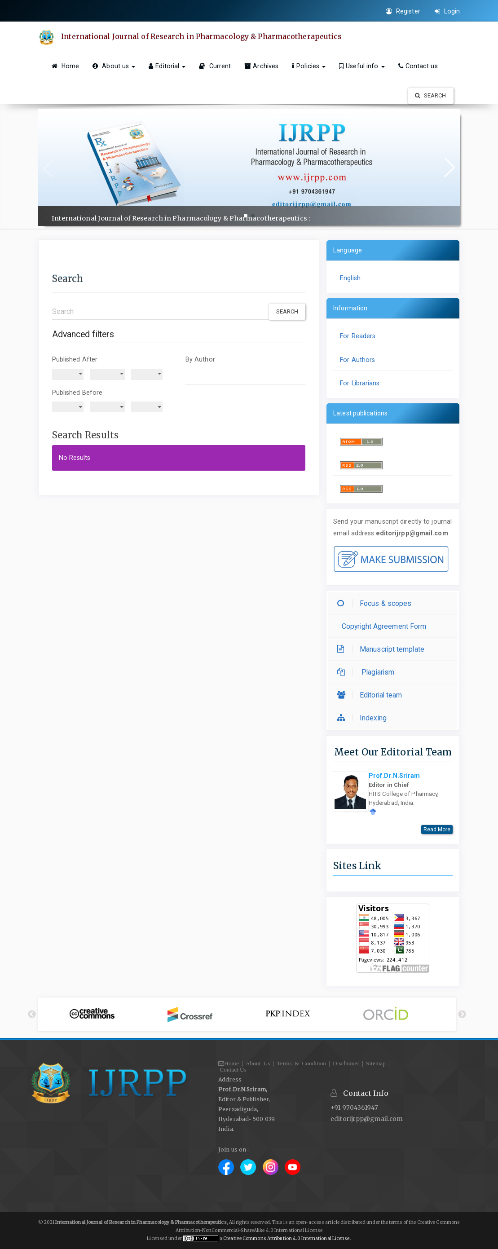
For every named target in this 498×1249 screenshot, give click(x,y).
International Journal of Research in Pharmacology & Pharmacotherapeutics (202, 36)
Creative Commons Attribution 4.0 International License (286, 1238)
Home (65, 66)
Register (403, 11)
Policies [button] (309, 66)
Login (447, 11)
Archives (261, 66)
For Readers (357, 336)
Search (430, 95)
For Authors (357, 359)
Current (215, 66)
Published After (75, 359)
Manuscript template (383, 649)
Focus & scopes (376, 603)
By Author (200, 359)
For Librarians (359, 383)
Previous (31, 1014)
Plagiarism (368, 672)
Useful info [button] (361, 66)
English (350, 278)
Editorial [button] (167, 66)
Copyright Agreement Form (384, 626)
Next (462, 1014)
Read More (437, 829)
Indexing (364, 718)
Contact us (418, 66)
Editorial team (372, 695)
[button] (245, 215)
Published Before (77, 392)
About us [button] (114, 66)
